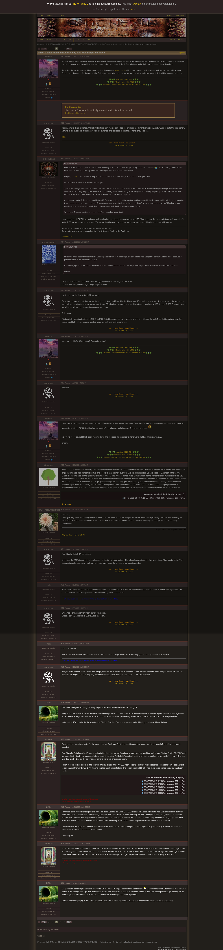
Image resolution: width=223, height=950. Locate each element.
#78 (62, 807)
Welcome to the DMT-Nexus (47, 44)
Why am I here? (67, 236)
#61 (62, 56)
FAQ (41, 40)
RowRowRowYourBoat (49, 510)
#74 (62, 644)
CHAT (41, 15)
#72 (62, 585)
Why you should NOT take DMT (73, 535)
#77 (62, 739)
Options (182, 53)
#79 (62, 844)
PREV (44, 49)
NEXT (69, 49)
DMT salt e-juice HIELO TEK (123, 82)
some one (48, 123)
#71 (62, 549)
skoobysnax (49, 159)
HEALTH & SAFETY (63, 40)
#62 (62, 123)
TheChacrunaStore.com (75, 113)
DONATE (61, 15)
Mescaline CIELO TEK (124, 79)
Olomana (48, 465)
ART (77, 40)
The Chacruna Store (74, 107)
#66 (62, 336)
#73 (62, 608)
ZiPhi (48, 703)
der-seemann (48, 242)
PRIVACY (50, 15)
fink (48, 585)
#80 (62, 883)
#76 (62, 703)
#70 (62, 510)
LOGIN (169, 15)
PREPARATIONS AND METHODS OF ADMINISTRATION (78, 44)
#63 (62, 159)
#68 (62, 418)
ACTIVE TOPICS (177, 40)
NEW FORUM (81, 3)
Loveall (48, 56)
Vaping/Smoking (105, 44)
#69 (62, 465)
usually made (120, 70)
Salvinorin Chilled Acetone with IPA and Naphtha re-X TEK (123, 85)
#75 (62, 667)
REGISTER (180, 15)
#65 (62, 290)
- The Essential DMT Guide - (124, 145)
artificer (48, 739)
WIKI (49, 40)
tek (76, 177)
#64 (62, 242)
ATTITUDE (87, 40)
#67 (62, 383)
